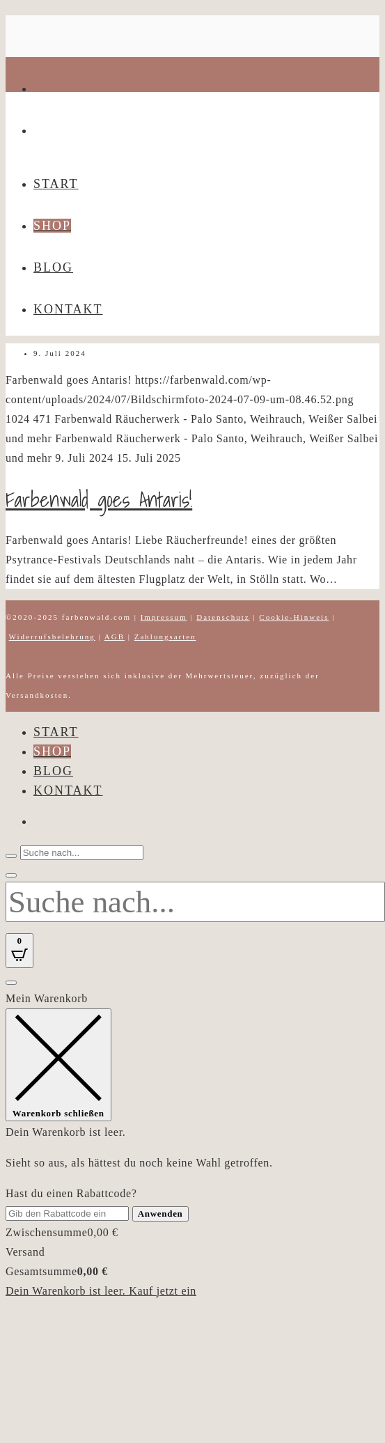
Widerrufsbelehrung (52, 636)
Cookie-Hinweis (294, 617)
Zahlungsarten (165, 636)
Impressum (164, 617)
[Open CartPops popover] (19, 950)
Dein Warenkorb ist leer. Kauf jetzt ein (101, 1291)
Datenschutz (222, 617)
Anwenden (160, 1213)
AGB (114, 636)
